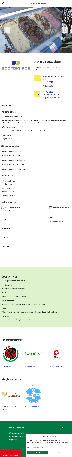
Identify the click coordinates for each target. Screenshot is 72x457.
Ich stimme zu (38, 452)
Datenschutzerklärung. (35, 447)
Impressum (13, 440)
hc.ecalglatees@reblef (51, 95)
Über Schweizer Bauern (17, 433)
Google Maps (49, 86)
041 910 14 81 (48, 92)
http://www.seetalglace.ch (52, 98)
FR (51, 427)
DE (46, 427)
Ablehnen (59, 452)
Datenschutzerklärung (17, 436)
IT (56, 427)
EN (62, 427)
